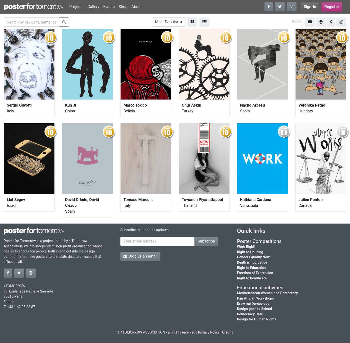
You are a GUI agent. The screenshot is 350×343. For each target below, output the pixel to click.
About (136, 6)
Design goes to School (254, 309)
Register (331, 6)
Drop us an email (140, 256)
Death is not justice (252, 262)
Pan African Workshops (255, 298)
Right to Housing (250, 252)
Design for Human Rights (256, 319)
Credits (227, 332)
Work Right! (246, 247)
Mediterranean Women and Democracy (267, 293)
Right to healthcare (252, 278)
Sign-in (310, 6)
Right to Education (251, 268)
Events (109, 6)
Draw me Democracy (253, 304)
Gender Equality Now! (254, 257)
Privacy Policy (209, 332)
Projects (76, 6)
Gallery (93, 6)
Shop (123, 6)
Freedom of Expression (255, 273)
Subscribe (206, 241)
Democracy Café (250, 314)
